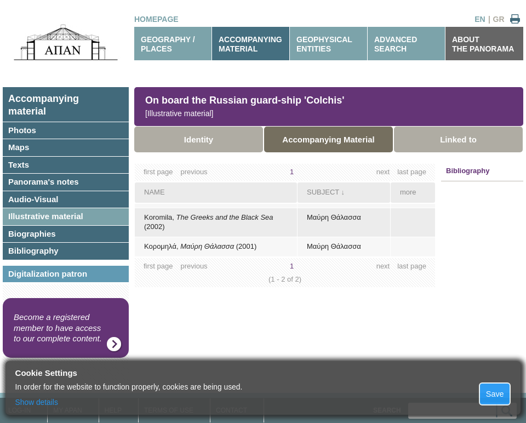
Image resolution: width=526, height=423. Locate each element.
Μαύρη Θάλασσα (334, 217)
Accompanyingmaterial (43, 105)
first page (158, 172)
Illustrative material (45, 216)
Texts (18, 164)
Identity (198, 139)
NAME (154, 192)
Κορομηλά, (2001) (200, 246)
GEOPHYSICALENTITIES (324, 44)
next (383, 172)
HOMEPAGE (156, 19)
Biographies (32, 233)
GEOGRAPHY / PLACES (168, 44)
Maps (18, 147)
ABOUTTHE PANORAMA (483, 44)
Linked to (458, 139)
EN (479, 19)
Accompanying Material (328, 139)
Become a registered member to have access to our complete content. (58, 327)
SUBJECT (323, 192)
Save (495, 394)
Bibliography (33, 250)
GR (499, 19)
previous (193, 172)
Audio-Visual (33, 199)
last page (411, 172)
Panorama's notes (43, 181)
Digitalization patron (47, 273)
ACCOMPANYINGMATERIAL (250, 44)
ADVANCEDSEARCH (395, 44)
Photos (22, 130)
